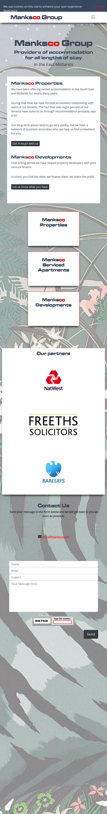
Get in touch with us (25, 143)
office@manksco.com (55, 537)
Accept (98, 8)
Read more (10, 11)
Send (91, 634)
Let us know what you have (30, 187)
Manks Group (36, 17)
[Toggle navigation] (93, 17)
